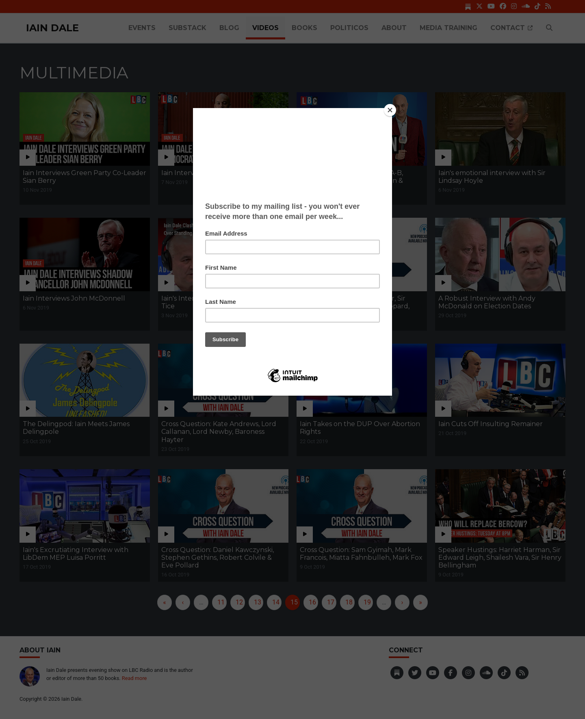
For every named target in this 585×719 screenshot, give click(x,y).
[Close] (390, 110)
